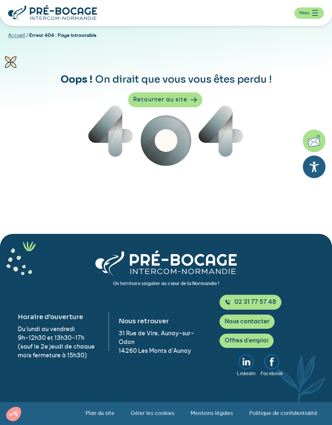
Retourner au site (165, 100)
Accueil (16, 35)
